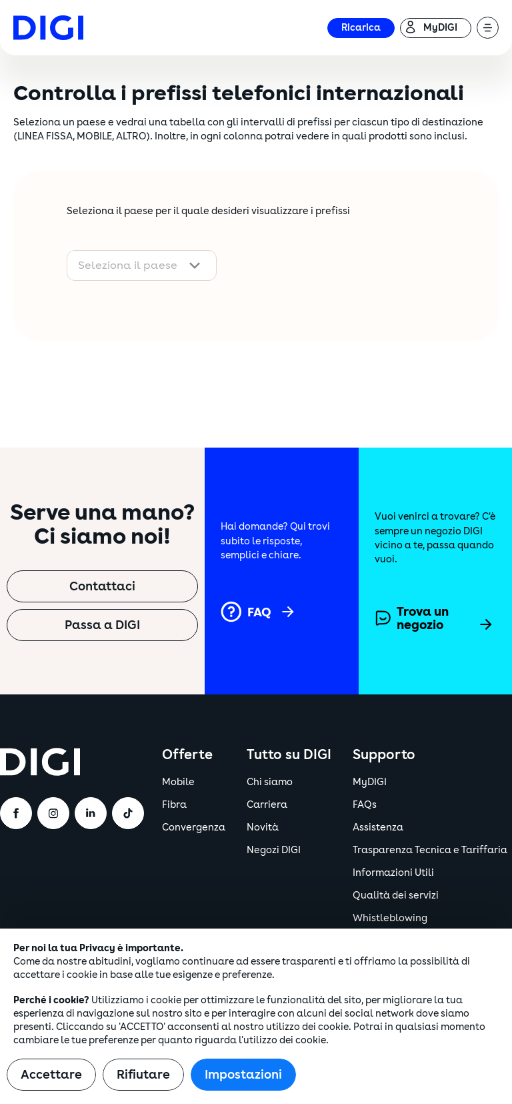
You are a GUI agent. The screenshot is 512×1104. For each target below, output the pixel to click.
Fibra (174, 804)
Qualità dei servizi (396, 895)
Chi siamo (270, 782)
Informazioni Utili (393, 873)
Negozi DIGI (274, 850)
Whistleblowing (390, 918)
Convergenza (193, 827)
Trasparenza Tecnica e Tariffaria (430, 850)
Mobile (178, 782)
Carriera (267, 804)
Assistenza (378, 827)
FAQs (365, 804)
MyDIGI (370, 782)
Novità (263, 827)
